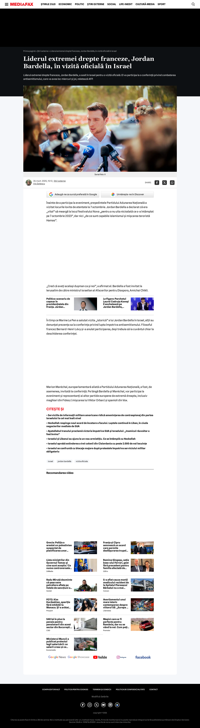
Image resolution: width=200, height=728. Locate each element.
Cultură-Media (145, 4)
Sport (161, 4)
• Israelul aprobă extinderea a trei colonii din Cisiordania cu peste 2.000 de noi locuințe (96, 443)
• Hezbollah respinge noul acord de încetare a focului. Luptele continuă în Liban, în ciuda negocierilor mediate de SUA (97, 425)
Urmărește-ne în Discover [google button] (127, 194)
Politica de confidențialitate (130, 689)
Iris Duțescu (39, 183)
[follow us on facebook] (143, 657)
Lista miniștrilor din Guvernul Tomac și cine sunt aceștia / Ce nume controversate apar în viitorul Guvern (59, 564)
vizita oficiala (82, 461)
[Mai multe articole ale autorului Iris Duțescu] (29, 183)
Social (111, 4)
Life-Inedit (125, 4)
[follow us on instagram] (121, 657)
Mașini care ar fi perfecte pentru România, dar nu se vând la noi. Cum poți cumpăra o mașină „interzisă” (115, 623)
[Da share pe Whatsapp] (172, 182)
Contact (153, 689)
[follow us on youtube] (100, 657)
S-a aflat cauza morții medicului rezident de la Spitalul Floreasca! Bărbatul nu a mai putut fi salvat (116, 583)
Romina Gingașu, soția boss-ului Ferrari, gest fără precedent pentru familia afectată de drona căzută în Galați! (116, 564)
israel (50, 461)
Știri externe (95, 4)
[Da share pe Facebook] (157, 182)
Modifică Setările (100, 696)
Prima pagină (29, 51)
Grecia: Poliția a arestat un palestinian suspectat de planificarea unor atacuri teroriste (59, 546)
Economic (65, 4)
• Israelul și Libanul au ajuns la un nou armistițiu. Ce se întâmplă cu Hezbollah (91, 438)
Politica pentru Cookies (76, 689)
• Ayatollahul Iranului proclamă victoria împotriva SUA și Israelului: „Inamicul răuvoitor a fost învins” (98, 433)
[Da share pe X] (164, 182)
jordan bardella (64, 461)
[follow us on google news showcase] (78, 657)
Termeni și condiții (102, 689)
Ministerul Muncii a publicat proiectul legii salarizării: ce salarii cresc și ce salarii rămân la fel (57, 643)
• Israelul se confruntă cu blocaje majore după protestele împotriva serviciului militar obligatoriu (96, 450)
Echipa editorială (51, 689)
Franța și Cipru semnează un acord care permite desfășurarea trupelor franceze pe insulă (116, 546)
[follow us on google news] (57, 657)
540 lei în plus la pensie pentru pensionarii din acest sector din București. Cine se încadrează (58, 623)
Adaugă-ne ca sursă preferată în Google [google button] (73, 194)
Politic (79, 4)
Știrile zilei (48, 4)
